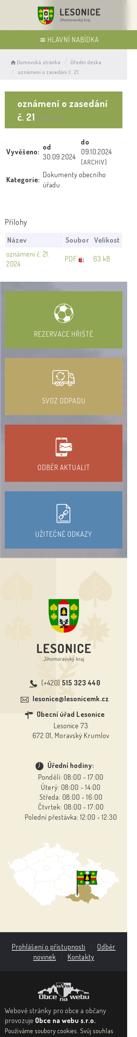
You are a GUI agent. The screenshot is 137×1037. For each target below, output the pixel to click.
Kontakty (85, 926)
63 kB (111, 233)
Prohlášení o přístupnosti (53, 916)
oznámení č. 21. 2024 (36, 233)
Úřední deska (86, 62)
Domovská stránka (35, 62)
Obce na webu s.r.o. (65, 990)
